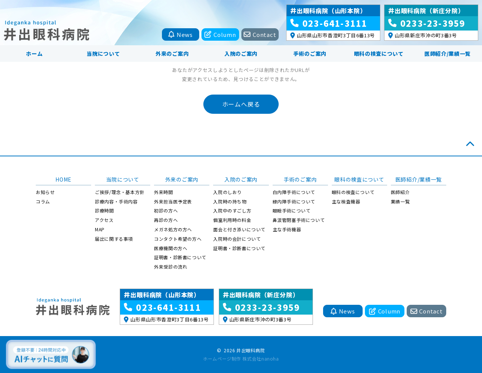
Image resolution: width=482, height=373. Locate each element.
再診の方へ (166, 220)
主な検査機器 (346, 201)
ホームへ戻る (241, 104)
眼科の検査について (379, 53)
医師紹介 (400, 192)
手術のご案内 (309, 53)
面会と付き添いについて (239, 229)
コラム (43, 201)
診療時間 (104, 210)
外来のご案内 (172, 53)
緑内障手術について (294, 201)
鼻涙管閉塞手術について (299, 220)
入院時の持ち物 (229, 201)
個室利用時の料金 (232, 220)
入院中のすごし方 (232, 210)
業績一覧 (400, 201)
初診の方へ (166, 210)
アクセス (104, 220)
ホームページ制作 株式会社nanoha (241, 358)
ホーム (34, 53)
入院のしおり (227, 192)
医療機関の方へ (170, 248)
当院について (103, 53)
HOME (63, 179)
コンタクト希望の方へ (177, 238)
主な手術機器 (287, 229)
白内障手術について (294, 192)
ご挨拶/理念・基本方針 (120, 192)
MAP (100, 229)
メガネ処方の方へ (173, 229)
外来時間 (163, 192)
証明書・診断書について (180, 257)
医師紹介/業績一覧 (447, 53)
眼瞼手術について (292, 210)
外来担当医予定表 (173, 201)
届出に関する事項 (114, 238)
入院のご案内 (241, 53)
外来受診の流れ (170, 266)
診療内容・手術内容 (116, 201)
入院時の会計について (237, 238)
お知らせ (45, 192)
